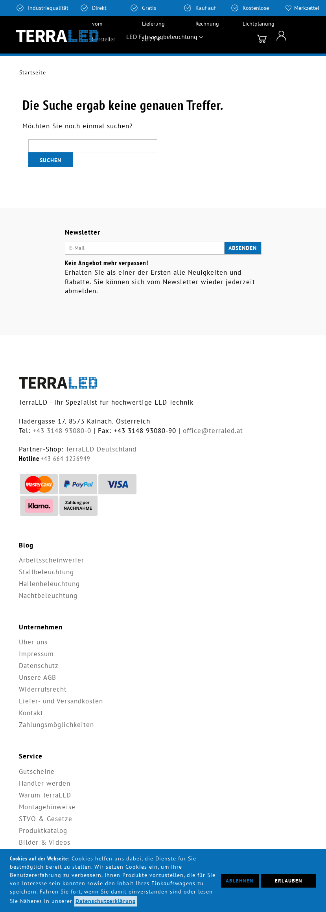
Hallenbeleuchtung (49, 583)
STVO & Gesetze (45, 818)
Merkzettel (306, 7)
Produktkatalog (43, 830)
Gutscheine (37, 771)
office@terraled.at (213, 430)
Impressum (36, 653)
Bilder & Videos (44, 842)
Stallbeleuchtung (46, 572)
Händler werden (44, 783)
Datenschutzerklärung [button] (106, 901)
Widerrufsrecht (43, 689)
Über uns (33, 642)
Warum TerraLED (45, 795)
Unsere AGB (37, 677)
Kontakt (31, 713)
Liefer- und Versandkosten (61, 701)
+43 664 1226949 (65, 458)
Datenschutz (39, 665)
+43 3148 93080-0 (62, 430)
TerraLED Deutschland (101, 449)
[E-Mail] (144, 248)
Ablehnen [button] (240, 880)
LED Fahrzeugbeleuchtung (161, 37)
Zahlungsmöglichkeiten (56, 724)
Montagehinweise (47, 807)
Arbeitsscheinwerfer (51, 560)
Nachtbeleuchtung (48, 595)
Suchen (50, 160)
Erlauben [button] (288, 880)
